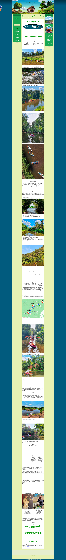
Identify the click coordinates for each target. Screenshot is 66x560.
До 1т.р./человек (17, 16)
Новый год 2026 (17, 29)
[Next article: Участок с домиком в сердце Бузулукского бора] (32, 548)
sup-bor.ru (28, 546)
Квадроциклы (17, 34)
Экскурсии (17, 32)
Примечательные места (49, 42)
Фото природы (17, 31)
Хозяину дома (17, 40)
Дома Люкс (17, 18)
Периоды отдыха (49, 43)
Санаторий (17, 37)
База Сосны (17, 35)
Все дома (17, 20)
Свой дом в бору (17, 38)
